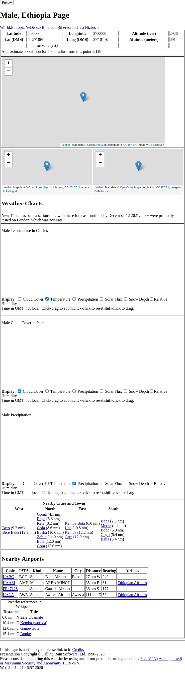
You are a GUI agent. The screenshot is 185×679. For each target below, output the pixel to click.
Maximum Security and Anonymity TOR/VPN (41, 663)
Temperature (60, 299)
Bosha (42, 532)
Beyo (41, 519)
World (5, 27)
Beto (6, 528)
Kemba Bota (75, 523)
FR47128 (10, 589)
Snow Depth (139, 299)
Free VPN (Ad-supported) (161, 658)
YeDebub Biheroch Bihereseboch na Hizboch (62, 27)
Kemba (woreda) (33, 623)
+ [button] (8, 63)
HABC (8, 577)
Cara (68, 537)
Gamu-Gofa (29, 628)
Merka (106, 525)
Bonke (25, 634)
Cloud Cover (33, 299)
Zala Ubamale (31, 617)
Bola (40, 541)
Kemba (70, 532)
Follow (7, 3)
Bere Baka (10, 532)
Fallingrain (157, 144)
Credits (78, 649)
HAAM (9, 583)
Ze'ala (41, 537)
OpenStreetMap (97, 144)
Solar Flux (113, 299)
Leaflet (66, 144)
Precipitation (87, 299)
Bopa (105, 521)
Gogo (105, 534)
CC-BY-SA (129, 144)
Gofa (41, 528)
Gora (41, 546)
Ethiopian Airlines (132, 583)
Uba (68, 528)
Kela (40, 523)
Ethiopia (18, 27)
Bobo (105, 530)
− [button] (8, 71)
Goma (42, 514)
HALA (8, 595)
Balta (105, 539)
